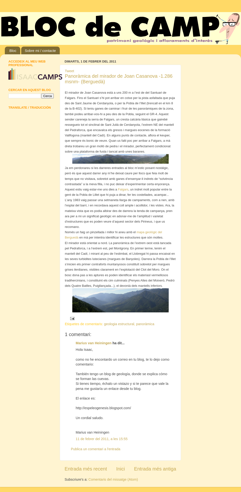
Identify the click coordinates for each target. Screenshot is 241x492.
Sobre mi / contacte (40, 51)
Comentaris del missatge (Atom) (113, 479)
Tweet (69, 71)
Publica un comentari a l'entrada (95, 449)
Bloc (12, 51)
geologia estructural (119, 324)
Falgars (123, 189)
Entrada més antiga (155, 468)
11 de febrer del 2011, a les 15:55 (101, 439)
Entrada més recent (86, 468)
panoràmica (145, 324)
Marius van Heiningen (94, 343)
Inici (120, 468)
